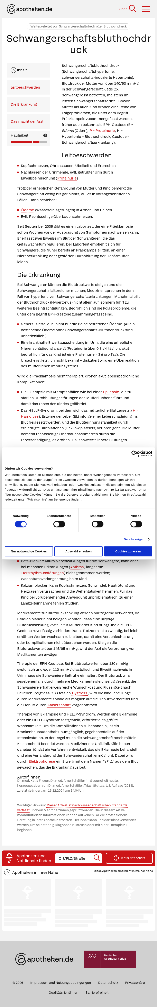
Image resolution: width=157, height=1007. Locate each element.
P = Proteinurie (102, 130)
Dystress (79, 693)
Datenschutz (108, 983)
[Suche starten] (97, 858)
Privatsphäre (135, 983)
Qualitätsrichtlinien (63, 992)
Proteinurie (66, 178)
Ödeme (27, 210)
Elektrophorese (42, 761)
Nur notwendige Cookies (29, 551)
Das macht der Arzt (27, 121)
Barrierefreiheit (97, 992)
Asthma (77, 567)
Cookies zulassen (128, 551)
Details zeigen (134, 539)
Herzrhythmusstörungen (42, 572)
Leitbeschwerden (25, 87)
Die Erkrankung (24, 104)
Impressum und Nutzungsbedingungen (60, 983)
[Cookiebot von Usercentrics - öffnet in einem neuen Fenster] (134, 453)
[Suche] (127, 9)
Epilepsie (111, 392)
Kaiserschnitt (59, 705)
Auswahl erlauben (78, 551)
